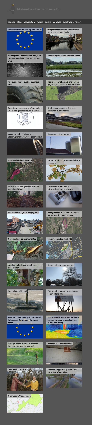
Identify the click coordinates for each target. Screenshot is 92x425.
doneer (11, 21)
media (40, 21)
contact (57, 21)
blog (19, 21)
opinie (48, 21)
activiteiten (29, 21)
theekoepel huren (72, 21)
